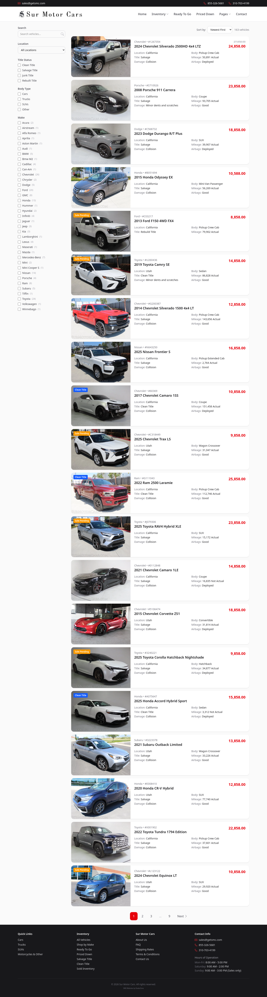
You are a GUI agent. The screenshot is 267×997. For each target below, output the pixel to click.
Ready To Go (182, 14)
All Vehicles (83, 940)
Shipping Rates (145, 949)
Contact (241, 14)
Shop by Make (85, 944)
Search (22, 28)
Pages (225, 14)
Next (182, 916)
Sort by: (201, 29)
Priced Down (205, 14)
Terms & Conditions (148, 954)
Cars (20, 940)
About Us (141, 940)
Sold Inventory (86, 968)
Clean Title (83, 964)
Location (23, 43)
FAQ (138, 944)
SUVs (21, 949)
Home (142, 14)
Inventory (160, 14)
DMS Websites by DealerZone (133, 988)
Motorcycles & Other (30, 954)
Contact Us (142, 959)
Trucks (22, 944)
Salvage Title (84, 959)
